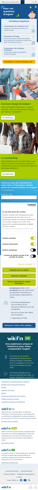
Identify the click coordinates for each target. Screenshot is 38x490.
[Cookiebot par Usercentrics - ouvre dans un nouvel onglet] (27, 205)
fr (36, 2)
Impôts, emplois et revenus (10, 399)
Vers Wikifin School (7, 443)
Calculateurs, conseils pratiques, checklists (15, 382)
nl (33, 2)
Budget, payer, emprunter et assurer (13, 384)
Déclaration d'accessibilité (25, 474)
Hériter (3, 393)
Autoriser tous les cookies (19, 270)
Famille (3, 387)
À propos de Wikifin (12, 471)
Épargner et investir (7, 390)
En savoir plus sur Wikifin (9, 421)
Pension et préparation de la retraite (13, 396)
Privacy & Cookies (9, 474)
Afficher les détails (25, 264)
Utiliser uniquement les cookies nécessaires (19, 282)
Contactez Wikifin (26, 471)
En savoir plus (8, 118)
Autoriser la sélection (19, 276)
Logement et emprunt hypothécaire (13, 402)
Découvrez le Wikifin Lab (9, 462)
